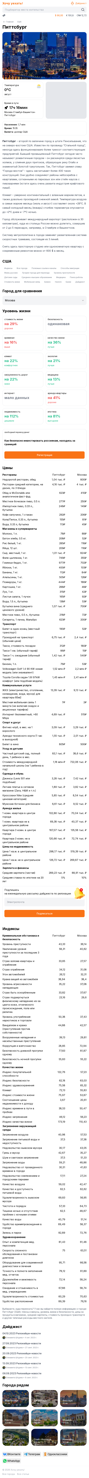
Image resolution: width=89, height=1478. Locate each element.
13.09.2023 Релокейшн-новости (21, 1363)
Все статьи (23, 1474)
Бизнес (47, 282)
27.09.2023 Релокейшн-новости (21, 1343)
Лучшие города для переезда (36, 273)
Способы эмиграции (70, 268)
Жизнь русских (11, 273)
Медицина (61, 277)
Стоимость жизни (12, 282)
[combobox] (42, 10)
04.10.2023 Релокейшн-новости (21, 1333)
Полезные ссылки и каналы (44, 268)
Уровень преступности (64, 273)
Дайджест (78, 3)
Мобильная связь (32, 282)
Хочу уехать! (12, 3)
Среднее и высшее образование (37, 277)
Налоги (58, 282)
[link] (11, 1454)
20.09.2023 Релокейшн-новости (21, 1353)
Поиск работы (76, 277)
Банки (68, 282)
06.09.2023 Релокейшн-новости (21, 1373)
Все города (22, 268)
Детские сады (10, 277)
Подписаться (44, 913)
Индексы (8, 268)
